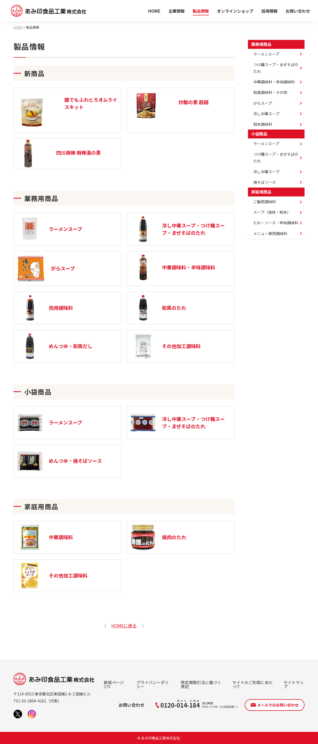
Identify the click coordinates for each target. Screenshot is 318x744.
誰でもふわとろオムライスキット (90, 103)
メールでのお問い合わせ (278, 705)
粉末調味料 (262, 124)
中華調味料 (44, 537)
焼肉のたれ (158, 537)
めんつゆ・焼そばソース (59, 460)
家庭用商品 (261, 192)
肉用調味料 (44, 307)
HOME (154, 11)
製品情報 (201, 11)
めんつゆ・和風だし (54, 346)
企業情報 (176, 11)
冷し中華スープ (266, 113)
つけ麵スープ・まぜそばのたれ (275, 157)
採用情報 (269, 11)
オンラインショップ (235, 11)
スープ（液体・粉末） (272, 212)
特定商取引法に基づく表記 (201, 684)
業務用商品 (261, 44)
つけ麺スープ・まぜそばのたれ (275, 68)
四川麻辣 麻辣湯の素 (78, 152)
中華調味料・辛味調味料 (172, 267)
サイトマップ (294, 684)
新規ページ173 (114, 684)
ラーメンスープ (49, 229)
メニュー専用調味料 (270, 233)
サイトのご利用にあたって (252, 684)
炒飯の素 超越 (193, 102)
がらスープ (45, 268)
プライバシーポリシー (152, 684)
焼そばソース (264, 182)
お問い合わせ (298, 11)
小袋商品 (259, 134)
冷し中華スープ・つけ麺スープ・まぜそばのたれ (177, 229)
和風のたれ (158, 307)
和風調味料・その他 (270, 92)
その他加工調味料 (165, 346)
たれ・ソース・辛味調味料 (275, 222)
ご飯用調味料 (264, 201)
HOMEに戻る (124, 625)
